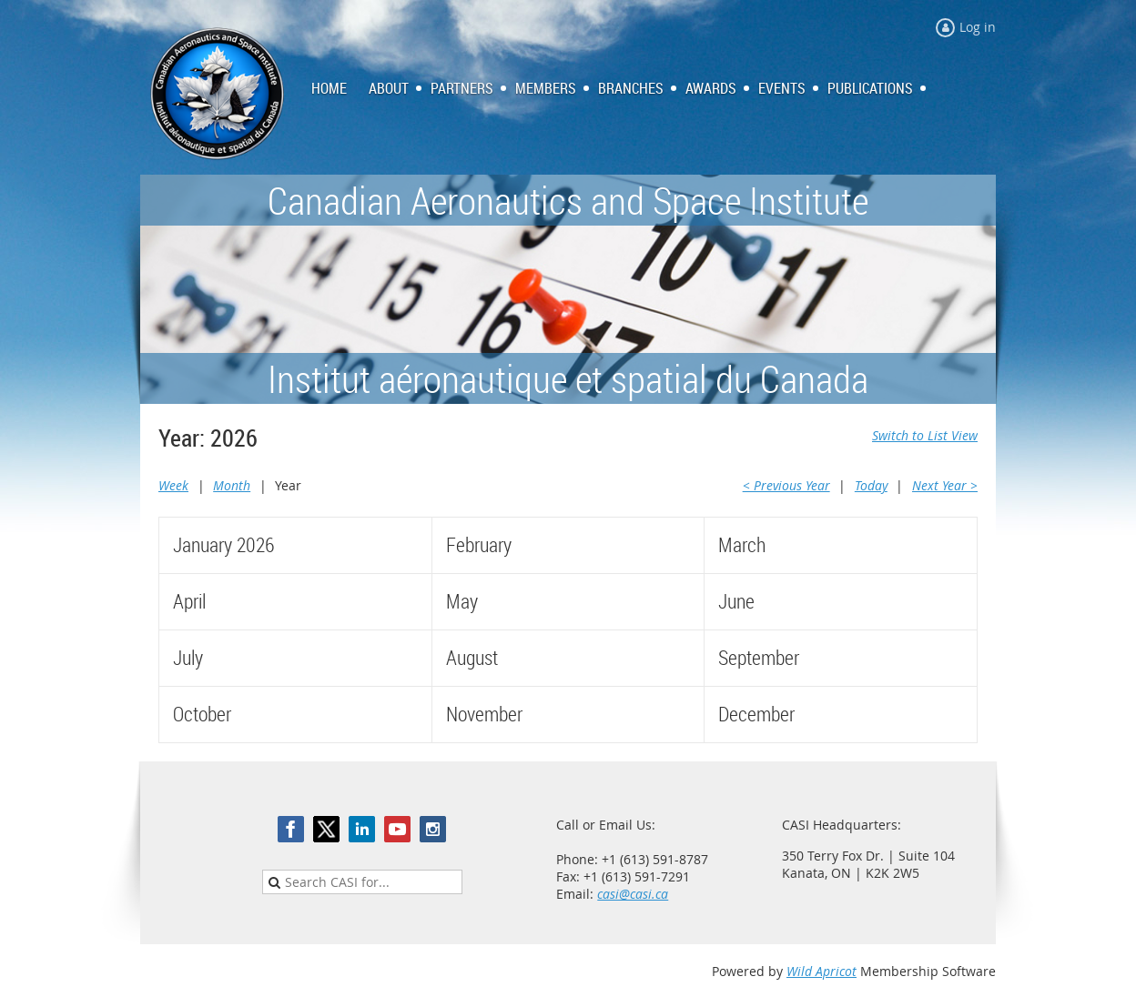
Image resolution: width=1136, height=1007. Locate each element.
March (742, 544)
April (189, 601)
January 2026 (223, 544)
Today (871, 485)
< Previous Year (786, 485)
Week (173, 485)
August (472, 657)
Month (231, 485)
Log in (977, 26)
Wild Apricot (821, 971)
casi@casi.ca (632, 893)
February (479, 544)
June (736, 601)
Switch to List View (925, 435)
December (756, 713)
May (462, 601)
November (484, 713)
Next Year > (945, 485)
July (188, 657)
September (758, 657)
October (202, 713)
